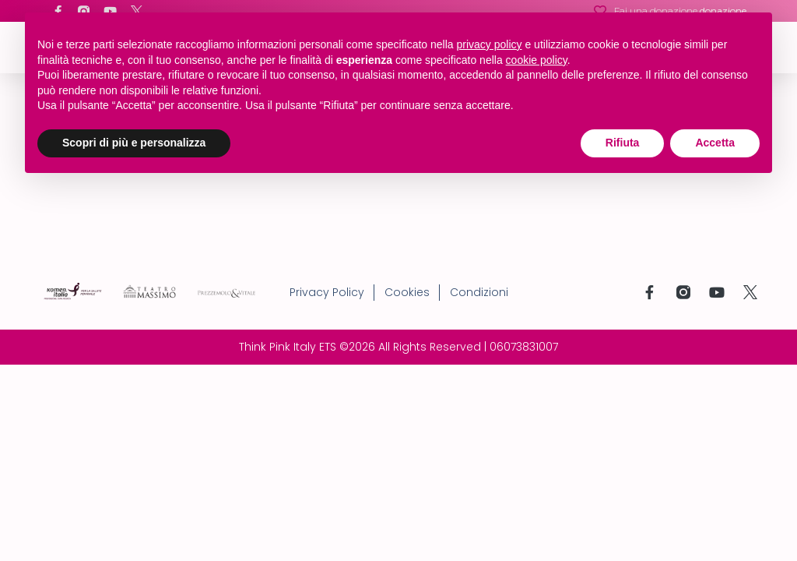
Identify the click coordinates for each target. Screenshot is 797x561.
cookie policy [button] (536, 60)
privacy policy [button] (489, 44)
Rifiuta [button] (623, 142)
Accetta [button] (715, 142)
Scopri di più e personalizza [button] (133, 142)
